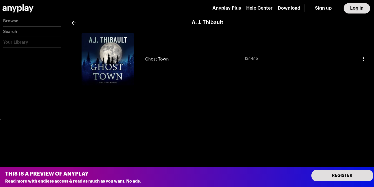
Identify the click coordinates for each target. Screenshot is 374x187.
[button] (32, 21)
